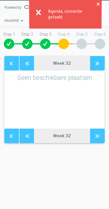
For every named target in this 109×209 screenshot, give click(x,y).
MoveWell (13, 21)
